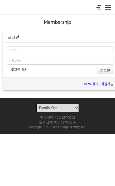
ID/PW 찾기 (89, 83)
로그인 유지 (17, 69)
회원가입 (107, 83)
